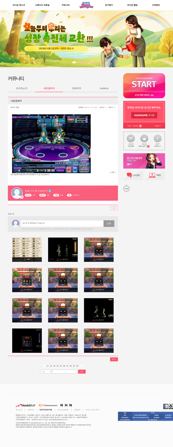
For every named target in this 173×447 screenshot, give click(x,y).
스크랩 (112, 172)
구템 (28, 259)
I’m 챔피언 (100, 259)
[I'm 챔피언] (64, 259)
